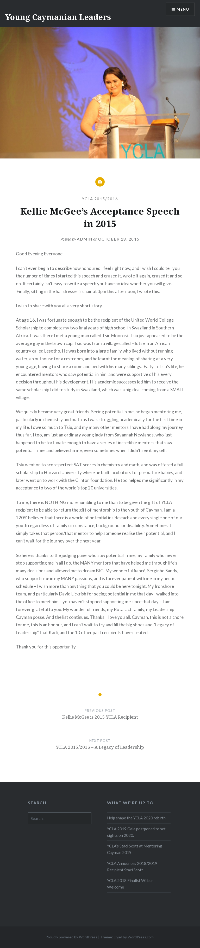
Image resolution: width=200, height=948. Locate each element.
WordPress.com (141, 937)
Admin (84, 239)
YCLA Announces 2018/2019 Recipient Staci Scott (132, 866)
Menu (183, 9)
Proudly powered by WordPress (71, 937)
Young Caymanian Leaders (58, 17)
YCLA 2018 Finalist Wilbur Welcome (130, 883)
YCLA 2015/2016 (100, 198)
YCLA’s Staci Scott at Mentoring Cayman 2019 (134, 849)
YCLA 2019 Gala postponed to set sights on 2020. (136, 832)
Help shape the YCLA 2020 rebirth (136, 818)
